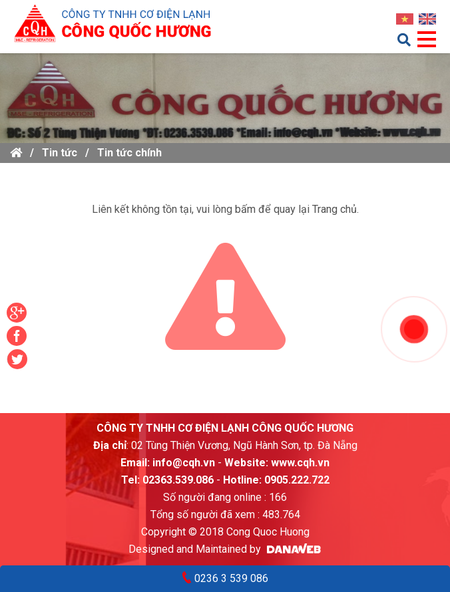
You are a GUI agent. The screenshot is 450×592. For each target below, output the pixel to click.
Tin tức (59, 152)
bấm (245, 209)
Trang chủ (334, 209)
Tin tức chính (129, 152)
